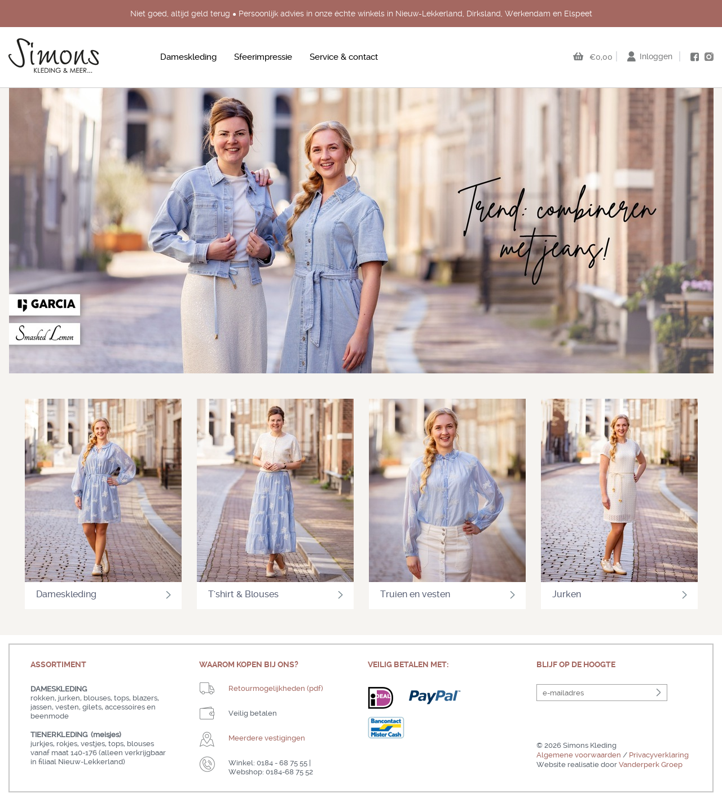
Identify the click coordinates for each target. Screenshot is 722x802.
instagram (709, 56)
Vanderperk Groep (651, 764)
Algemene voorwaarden (578, 755)
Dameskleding (188, 57)
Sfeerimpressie (263, 57)
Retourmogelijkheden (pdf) (275, 688)
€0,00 (601, 56)
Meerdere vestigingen (266, 738)
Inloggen (656, 56)
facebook (694, 56)
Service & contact (344, 57)
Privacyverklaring (659, 755)
